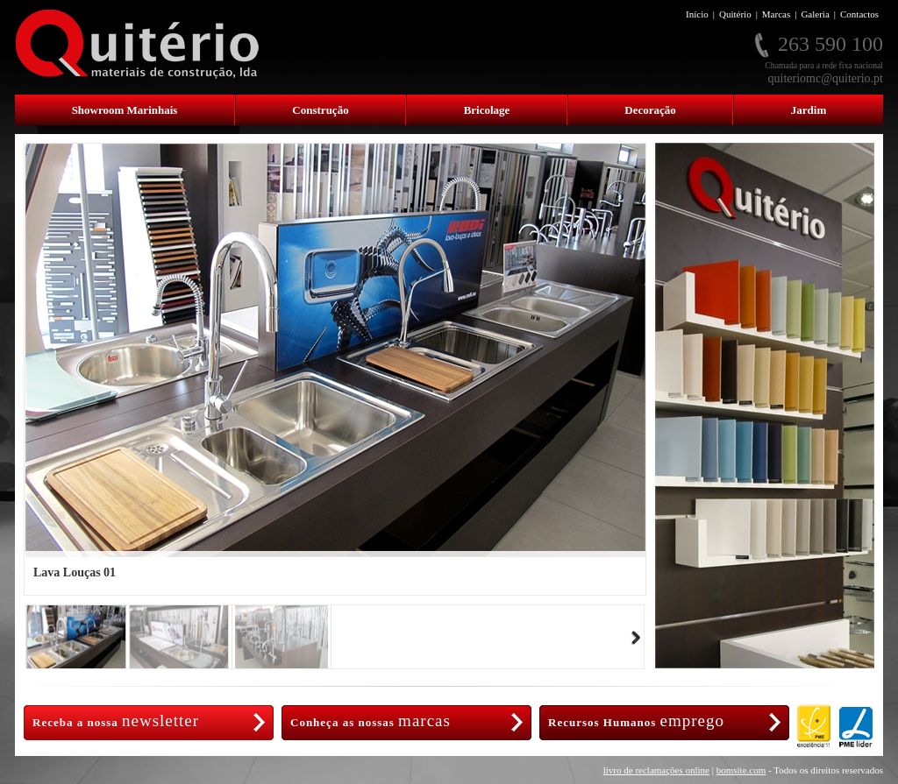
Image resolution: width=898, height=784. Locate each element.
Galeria (815, 14)
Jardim (808, 110)
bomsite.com (741, 770)
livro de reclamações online (656, 770)
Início (697, 14)
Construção (320, 110)
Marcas (776, 14)
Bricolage (487, 110)
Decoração (649, 110)
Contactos (859, 14)
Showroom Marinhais (125, 110)
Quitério (735, 14)
